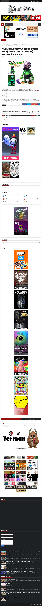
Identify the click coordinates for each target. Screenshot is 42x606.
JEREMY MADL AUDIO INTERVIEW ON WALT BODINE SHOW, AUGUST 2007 (20, 561)
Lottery (32, 44)
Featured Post (11, 419)
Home (3, 44)
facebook (37, 115)
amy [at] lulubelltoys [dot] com (27, 92)
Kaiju (24, 44)
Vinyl (9, 45)
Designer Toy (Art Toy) (12, 44)
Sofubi (3, 45)
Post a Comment (6, 119)
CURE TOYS (6, 44)
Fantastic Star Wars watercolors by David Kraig (15, 588)
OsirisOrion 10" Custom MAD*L (12, 557)
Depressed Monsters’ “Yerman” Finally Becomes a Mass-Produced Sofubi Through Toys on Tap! (20, 424)
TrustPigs (6, 45)
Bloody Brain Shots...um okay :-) (12, 579)
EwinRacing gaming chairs (26, 330)
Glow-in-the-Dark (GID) (19, 44)
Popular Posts (31, 419)
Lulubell (35, 44)
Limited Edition (28, 44)
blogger (33, 115)
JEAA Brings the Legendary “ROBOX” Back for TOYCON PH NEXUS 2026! (19, 571)
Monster (37, 44)
